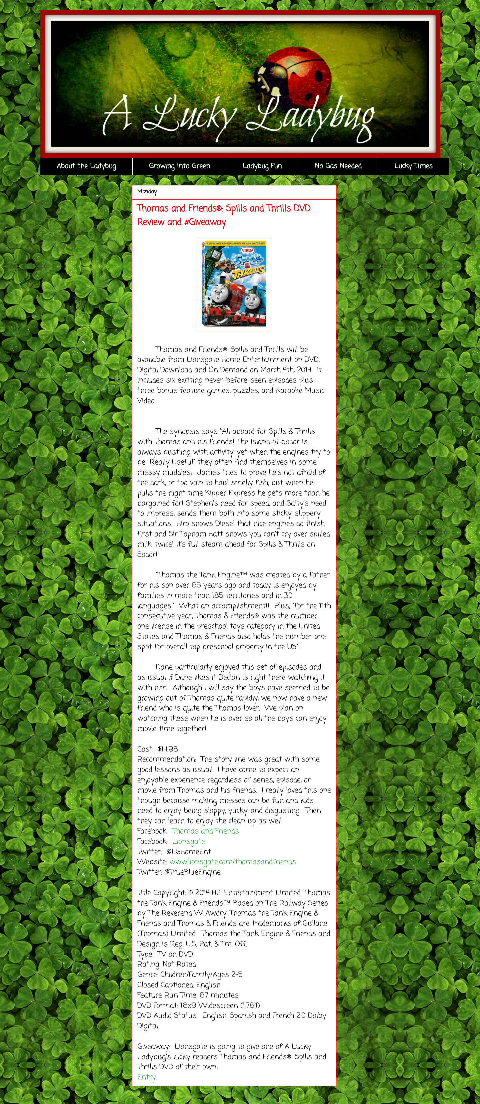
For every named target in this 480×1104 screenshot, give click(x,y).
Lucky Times (413, 166)
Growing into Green (179, 166)
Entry (146, 1077)
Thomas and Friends (206, 831)
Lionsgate (189, 841)
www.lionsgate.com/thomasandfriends (232, 862)
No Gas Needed (338, 166)
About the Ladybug (86, 166)
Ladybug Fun (262, 166)
